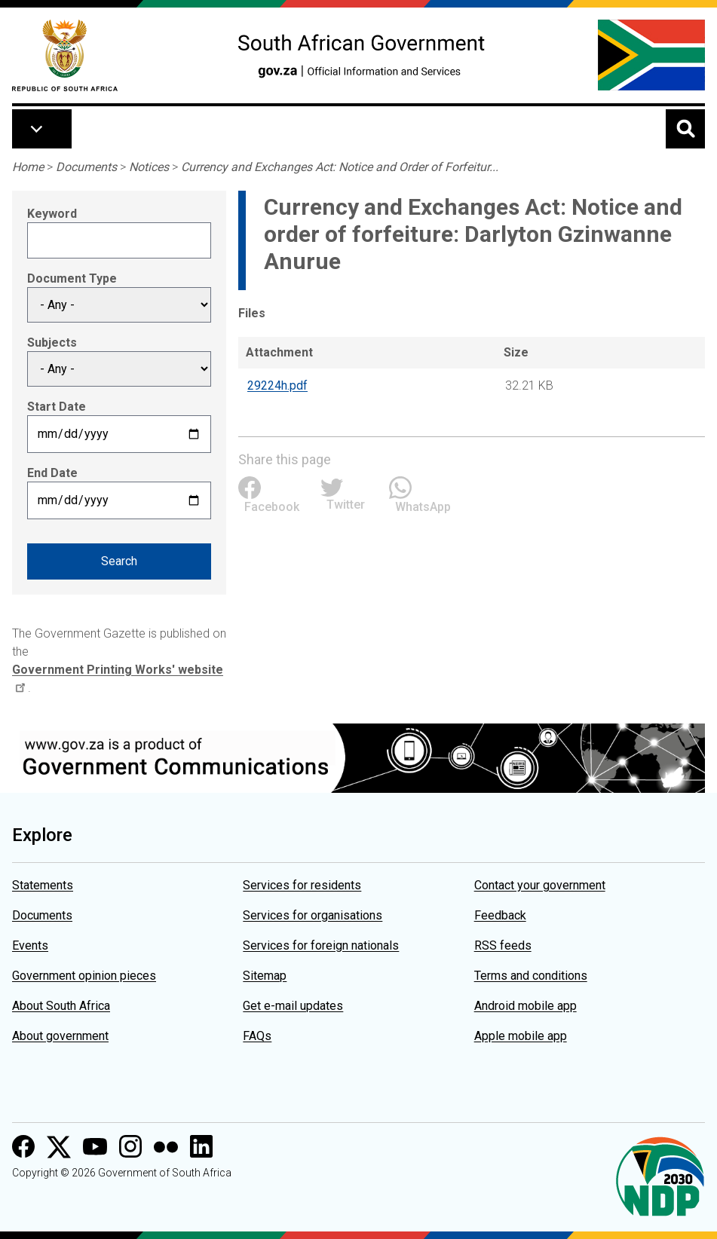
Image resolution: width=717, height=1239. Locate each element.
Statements (42, 885)
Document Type (72, 278)
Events (30, 945)
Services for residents (302, 885)
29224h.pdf (277, 385)
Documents (86, 167)
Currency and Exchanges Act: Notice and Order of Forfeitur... (339, 167)
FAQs (257, 1036)
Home (28, 167)
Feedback (500, 915)
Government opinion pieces (84, 975)
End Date (52, 473)
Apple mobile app (520, 1036)
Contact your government (539, 885)
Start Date (56, 406)
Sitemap (264, 975)
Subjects (52, 342)
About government (60, 1036)
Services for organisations (312, 915)
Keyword (52, 213)
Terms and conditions (530, 975)
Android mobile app (525, 1006)
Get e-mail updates (293, 1006)
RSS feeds (503, 945)
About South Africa (61, 1006)
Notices (149, 167)
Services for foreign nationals (321, 945)
